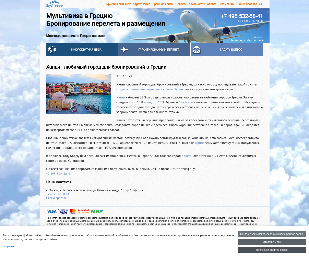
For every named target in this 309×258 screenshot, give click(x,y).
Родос (150, 102)
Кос (131, 102)
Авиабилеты (197, 4)
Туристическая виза (118, 4)
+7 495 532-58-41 (242, 16)
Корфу (186, 156)
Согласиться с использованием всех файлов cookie (272, 233)
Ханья (120, 97)
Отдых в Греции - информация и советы (144, 89)
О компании (226, 4)
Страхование (141, 4)
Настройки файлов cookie (272, 249)
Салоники (186, 102)
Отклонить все (272, 241)
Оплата (211, 4)
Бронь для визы (162, 4)
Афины (179, 89)
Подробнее (8, 246)
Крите (199, 143)
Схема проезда (247, 4)
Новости (180, 4)
